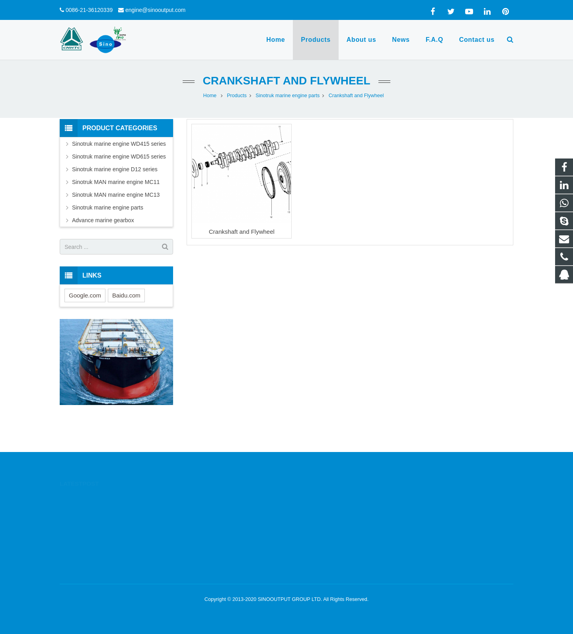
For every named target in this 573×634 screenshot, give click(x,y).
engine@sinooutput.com (155, 10)
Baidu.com (126, 295)
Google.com (85, 295)
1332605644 (315, 498)
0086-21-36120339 (89, 10)
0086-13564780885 (322, 510)
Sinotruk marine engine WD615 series (119, 156)
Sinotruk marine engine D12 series (115, 169)
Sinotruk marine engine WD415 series (119, 144)
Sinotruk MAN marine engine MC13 (116, 195)
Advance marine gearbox (103, 220)
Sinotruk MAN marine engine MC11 (116, 182)
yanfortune (313, 545)
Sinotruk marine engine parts (107, 207)
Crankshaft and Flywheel (286, 80)
